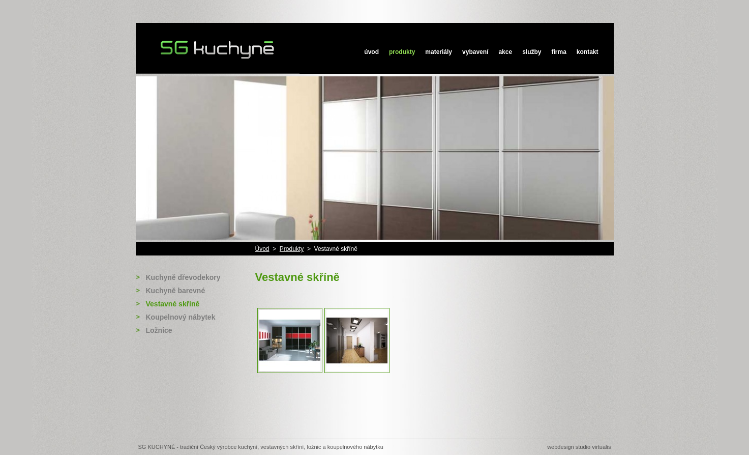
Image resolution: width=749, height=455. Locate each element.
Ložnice (159, 330)
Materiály (438, 51)
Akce (505, 51)
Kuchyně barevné (175, 291)
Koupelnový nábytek (181, 317)
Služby (531, 51)
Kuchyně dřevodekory (183, 277)
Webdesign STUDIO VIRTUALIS (579, 447)
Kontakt (587, 51)
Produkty (402, 51)
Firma (558, 51)
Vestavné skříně (173, 304)
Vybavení (475, 51)
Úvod (371, 51)
